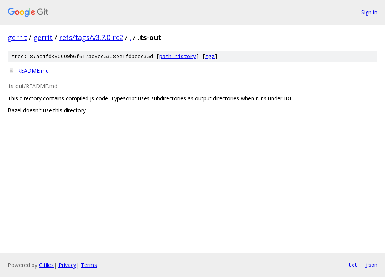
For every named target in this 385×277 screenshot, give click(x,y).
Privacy (67, 265)
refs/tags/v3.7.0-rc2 (91, 37)
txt (352, 264)
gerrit (17, 37)
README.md (33, 70)
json (371, 264)
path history (177, 56)
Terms (89, 265)
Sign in (369, 12)
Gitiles (46, 265)
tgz (210, 56)
